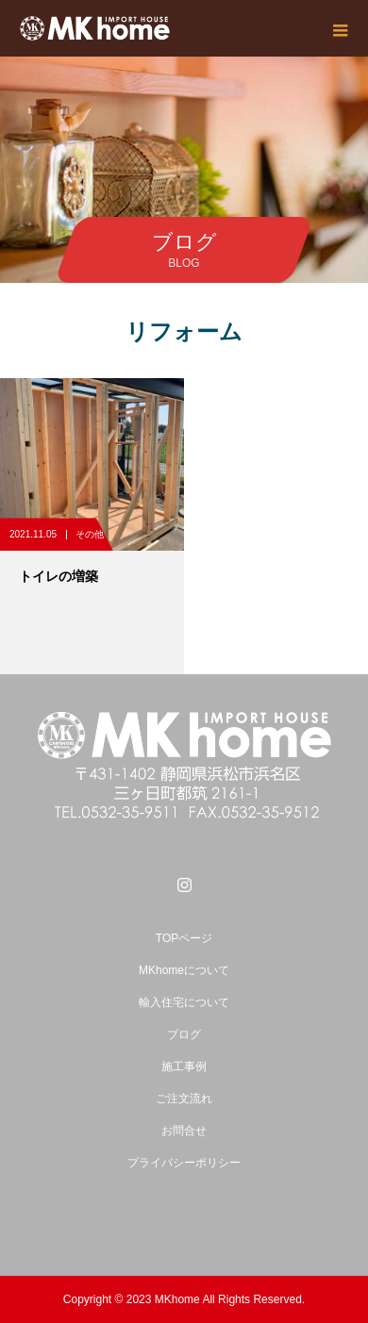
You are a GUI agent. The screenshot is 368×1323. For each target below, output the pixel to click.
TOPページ (184, 938)
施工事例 (184, 1066)
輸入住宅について (184, 1002)
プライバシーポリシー (184, 1162)
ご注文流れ (184, 1098)
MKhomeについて (184, 970)
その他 (89, 534)
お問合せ (184, 1130)
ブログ (184, 1034)
